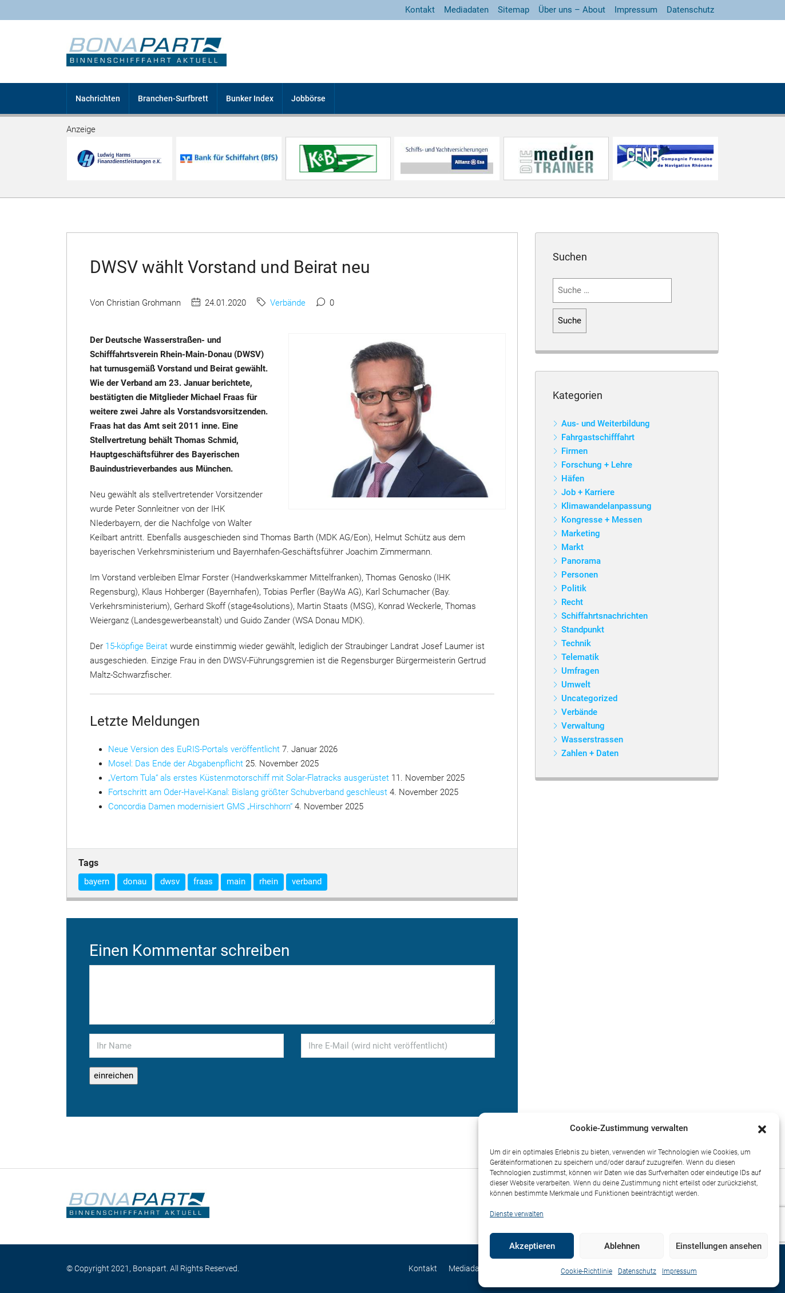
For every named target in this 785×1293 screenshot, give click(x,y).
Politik (573, 588)
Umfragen (580, 671)
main (236, 881)
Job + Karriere (587, 492)
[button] (762, 1128)
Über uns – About (571, 10)
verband (307, 881)
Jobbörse (308, 98)
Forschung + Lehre (596, 465)
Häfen (572, 478)
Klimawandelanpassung (606, 506)
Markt (572, 547)
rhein (268, 881)
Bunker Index (249, 98)
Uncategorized (589, 698)
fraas (203, 881)
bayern (96, 881)
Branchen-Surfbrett (173, 98)
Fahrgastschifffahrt (598, 437)
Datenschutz (637, 1271)
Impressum (679, 1271)
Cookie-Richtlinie (586, 1271)
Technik (576, 643)
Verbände (288, 303)
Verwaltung (583, 726)
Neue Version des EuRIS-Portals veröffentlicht (194, 749)
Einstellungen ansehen (719, 1246)
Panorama (581, 561)
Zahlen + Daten (590, 753)
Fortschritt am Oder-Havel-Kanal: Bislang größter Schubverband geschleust (247, 792)
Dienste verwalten (517, 1214)
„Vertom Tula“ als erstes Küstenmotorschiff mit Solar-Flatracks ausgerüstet (248, 778)
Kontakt (420, 10)
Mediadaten (466, 10)
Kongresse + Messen (601, 520)
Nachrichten (98, 98)
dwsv (170, 881)
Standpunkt (582, 629)
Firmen (574, 451)
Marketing (580, 533)
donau (134, 881)
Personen (579, 575)
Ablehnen (622, 1246)
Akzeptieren (532, 1246)
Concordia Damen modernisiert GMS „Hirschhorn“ (200, 806)
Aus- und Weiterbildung (605, 423)
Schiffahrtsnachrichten (604, 616)
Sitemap (513, 10)
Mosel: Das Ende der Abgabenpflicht (175, 763)
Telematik (580, 657)
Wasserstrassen (592, 739)
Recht (572, 602)
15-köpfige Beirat (136, 646)
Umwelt (575, 684)
